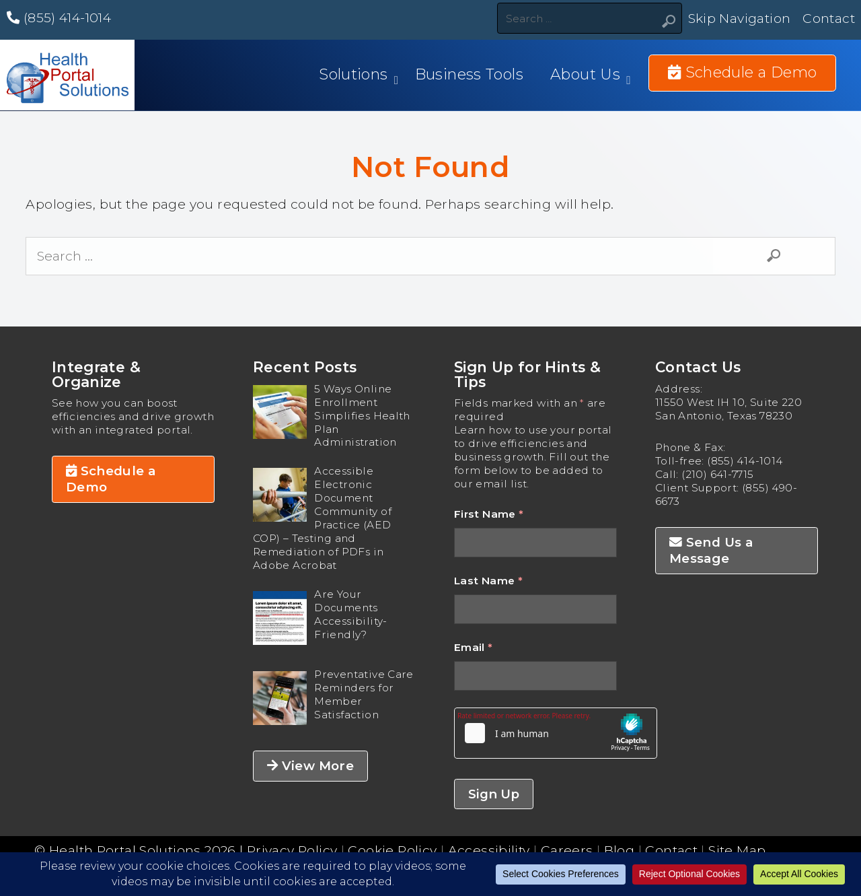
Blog (619, 850)
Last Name (488, 580)
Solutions (353, 74)
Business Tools (469, 74)
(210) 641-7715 (717, 474)
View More (310, 765)
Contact (828, 18)
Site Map (736, 850)
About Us (585, 74)
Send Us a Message (711, 550)
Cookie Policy (392, 850)
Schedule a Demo (111, 479)
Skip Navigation (739, 18)
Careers (567, 850)
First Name (489, 514)
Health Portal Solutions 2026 (142, 850)
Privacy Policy (292, 850)
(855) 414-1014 (59, 17)
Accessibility (489, 850)
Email (473, 647)
